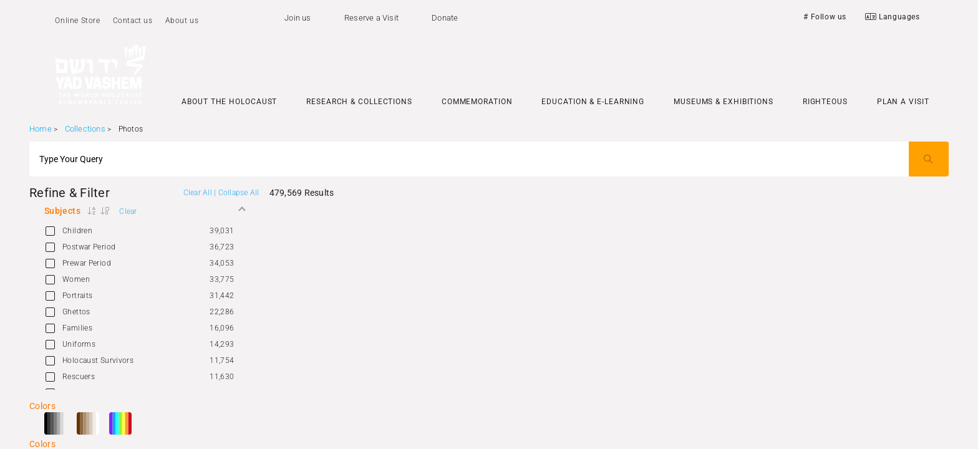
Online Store (77, 20)
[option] (144, 231)
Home (40, 128)
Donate (445, 17)
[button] (144, 211)
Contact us (133, 20)
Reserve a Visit (371, 17)
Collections (85, 128)
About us (182, 20)
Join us (297, 17)
